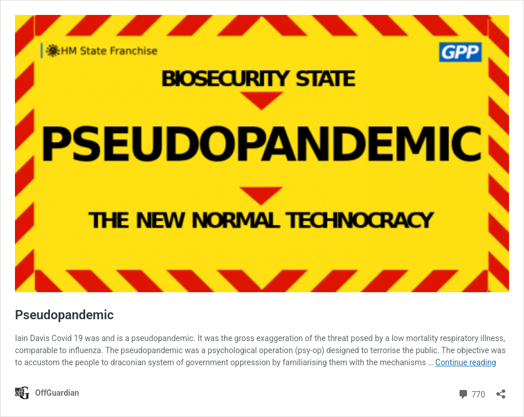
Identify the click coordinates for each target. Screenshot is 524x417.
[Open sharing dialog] (501, 390)
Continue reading (465, 362)
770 (471, 393)
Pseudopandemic (64, 315)
